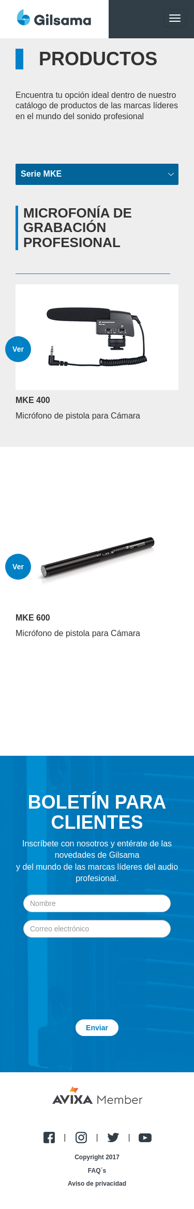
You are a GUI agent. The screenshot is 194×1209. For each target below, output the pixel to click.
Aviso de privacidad (97, 1183)
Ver (18, 349)
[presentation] (97, 971)
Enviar (97, 1028)
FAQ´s (97, 1170)
